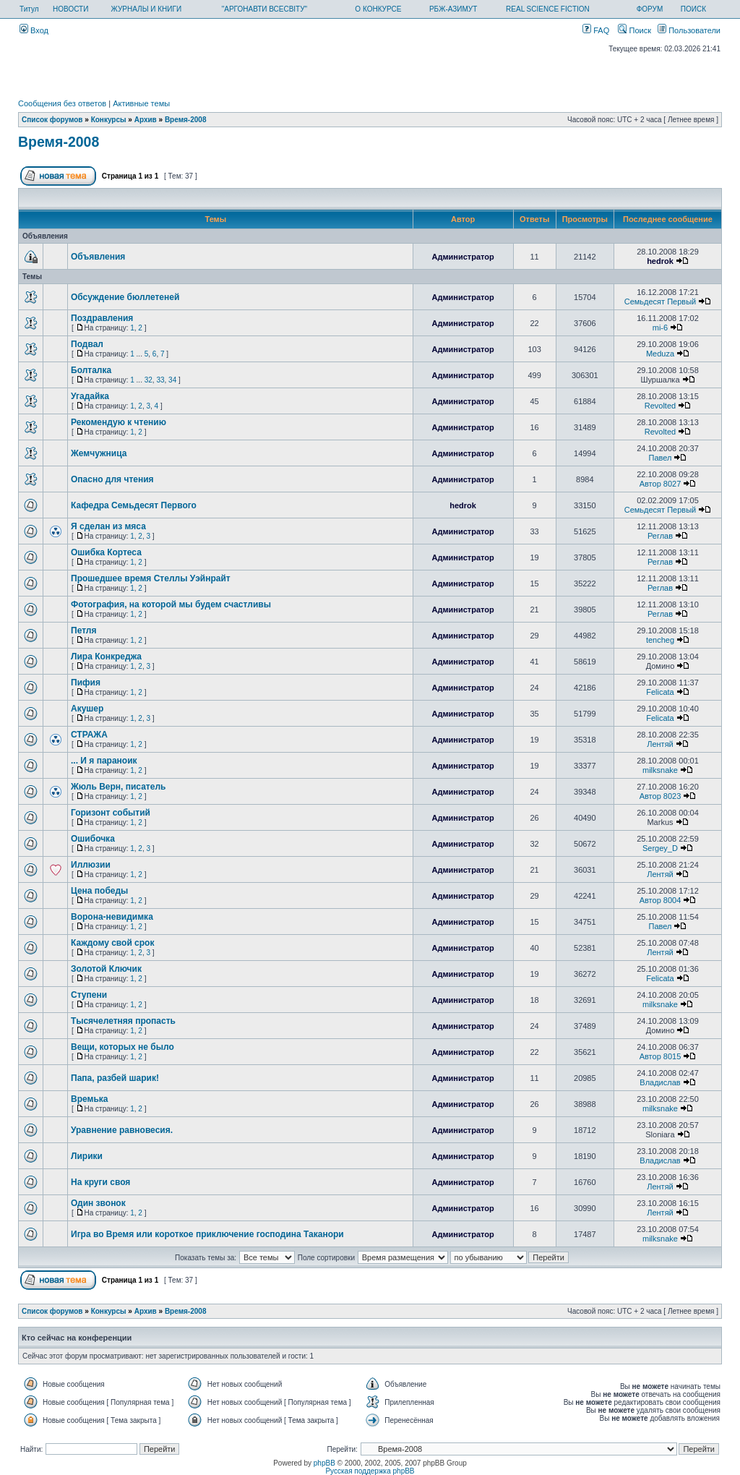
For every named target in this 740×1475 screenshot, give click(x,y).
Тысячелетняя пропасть (123, 1021)
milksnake (660, 770)
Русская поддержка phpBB (369, 1471)
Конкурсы (108, 120)
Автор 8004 (660, 900)
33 (160, 380)
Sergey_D (660, 848)
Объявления (98, 257)
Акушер (87, 709)
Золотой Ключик (106, 969)
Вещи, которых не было (122, 1047)
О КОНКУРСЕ (378, 9)
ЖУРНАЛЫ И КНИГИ (146, 9)
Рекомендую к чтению (118, 422)
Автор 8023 (660, 796)
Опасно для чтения (112, 479)
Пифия (85, 682)
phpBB (324, 1463)
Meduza (660, 353)
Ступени (89, 995)
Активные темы (141, 103)
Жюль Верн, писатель (118, 787)
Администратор (462, 256)
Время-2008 (186, 120)
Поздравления (102, 318)
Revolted (660, 405)
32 (148, 380)
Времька (89, 1099)
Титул (29, 9)
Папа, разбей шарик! (115, 1078)
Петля (83, 630)
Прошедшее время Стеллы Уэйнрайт (151, 578)
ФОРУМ (650, 9)
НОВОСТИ (70, 9)
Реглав (660, 535)
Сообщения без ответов (62, 103)
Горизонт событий (110, 813)
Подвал (87, 344)
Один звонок (98, 1203)
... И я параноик (104, 761)
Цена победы (99, 891)
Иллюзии (91, 865)
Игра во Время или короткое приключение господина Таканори (207, 1234)
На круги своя (100, 1182)
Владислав (660, 1082)
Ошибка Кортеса (106, 552)
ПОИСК (693, 9)
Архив (145, 120)
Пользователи (689, 30)
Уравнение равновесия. (122, 1130)
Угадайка (90, 396)
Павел (660, 457)
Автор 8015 (660, 1056)
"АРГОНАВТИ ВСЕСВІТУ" (264, 9)
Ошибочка (93, 839)
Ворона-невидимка (112, 917)
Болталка (91, 370)
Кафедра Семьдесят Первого (134, 505)
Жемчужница (98, 453)
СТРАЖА (89, 735)
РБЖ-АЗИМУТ (453, 9)
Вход (34, 30)
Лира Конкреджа (106, 656)
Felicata (660, 692)
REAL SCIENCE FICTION (548, 9)
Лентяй (660, 744)
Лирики (87, 1156)
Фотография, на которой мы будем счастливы (171, 604)
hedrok (660, 261)
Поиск (634, 30)
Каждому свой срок (112, 943)
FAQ (595, 30)
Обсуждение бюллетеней (125, 297)
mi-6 (660, 327)
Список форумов (52, 120)
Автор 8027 (660, 483)
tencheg (660, 640)
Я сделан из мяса (108, 526)
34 (172, 380)
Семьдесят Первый (660, 301)
